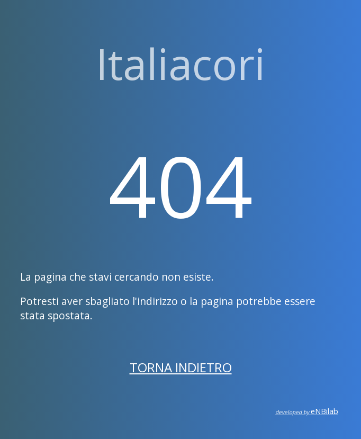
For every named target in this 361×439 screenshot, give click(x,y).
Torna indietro (181, 367)
